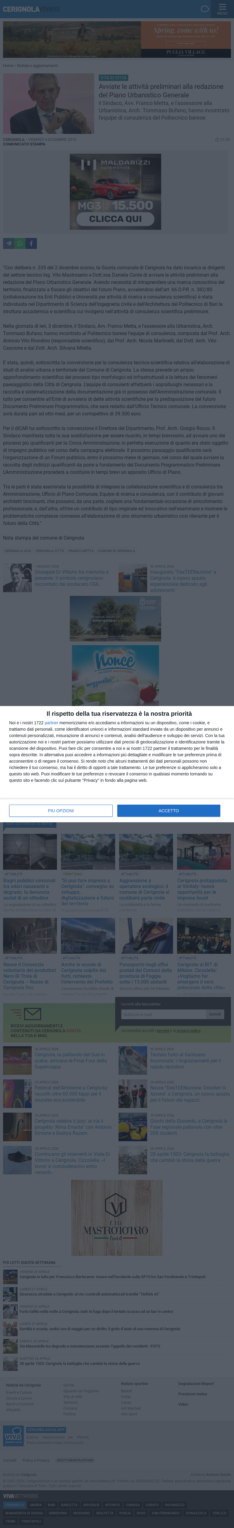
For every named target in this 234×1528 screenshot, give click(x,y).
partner (51, 723)
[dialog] (117, 764)
